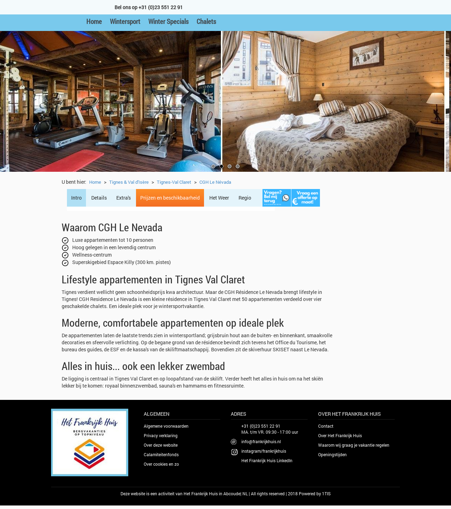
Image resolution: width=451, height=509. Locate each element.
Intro (76, 197)
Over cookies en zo (161, 464)
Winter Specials (168, 21)
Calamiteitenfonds (161, 454)
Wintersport (125, 21)
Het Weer (219, 197)
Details (99, 197)
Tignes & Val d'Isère (129, 182)
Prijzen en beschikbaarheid (170, 197)
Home (94, 21)
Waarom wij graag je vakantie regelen (353, 445)
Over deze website (161, 445)
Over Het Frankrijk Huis (340, 435)
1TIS (326, 493)
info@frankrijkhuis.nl (261, 441)
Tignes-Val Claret (174, 182)
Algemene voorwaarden (166, 426)
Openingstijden (332, 454)
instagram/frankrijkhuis (263, 451)
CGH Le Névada (215, 182)
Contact (325, 426)
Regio (245, 197)
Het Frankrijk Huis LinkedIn (266, 460)
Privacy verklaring (161, 435)
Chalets (206, 21)
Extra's (123, 197)
